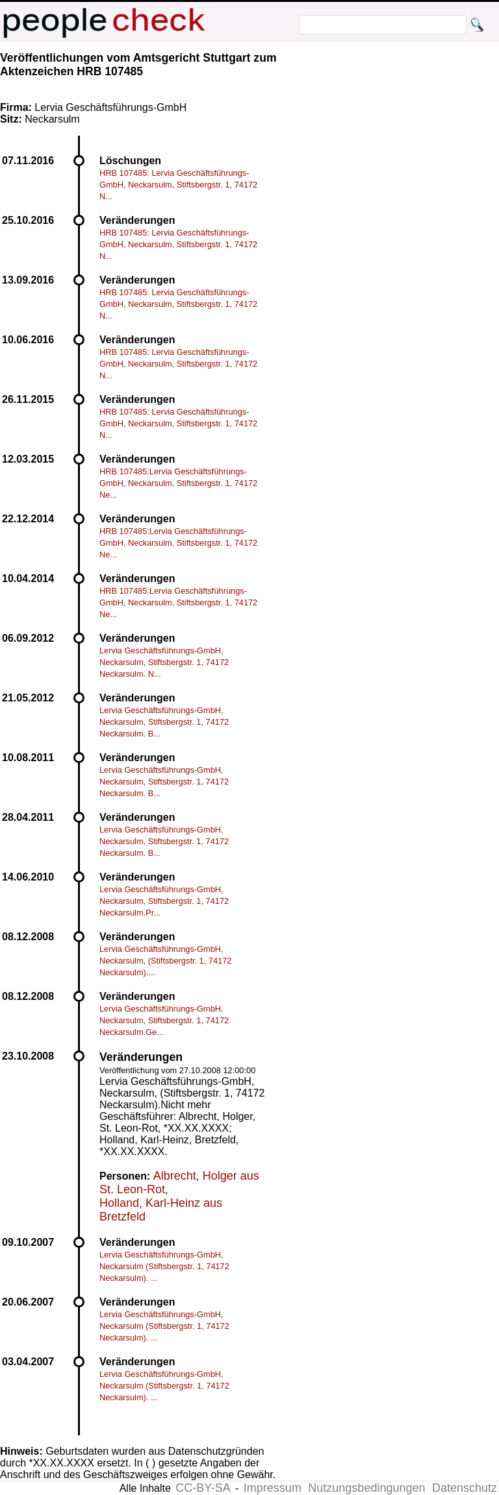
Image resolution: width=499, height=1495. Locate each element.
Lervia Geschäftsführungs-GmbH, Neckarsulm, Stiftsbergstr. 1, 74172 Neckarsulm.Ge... (164, 1020)
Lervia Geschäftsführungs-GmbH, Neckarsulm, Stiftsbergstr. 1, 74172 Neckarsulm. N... (164, 662)
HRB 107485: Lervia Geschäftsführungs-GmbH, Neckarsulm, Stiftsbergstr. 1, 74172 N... (178, 184)
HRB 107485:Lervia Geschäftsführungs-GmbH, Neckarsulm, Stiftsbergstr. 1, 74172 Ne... (178, 483)
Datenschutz (464, 1487)
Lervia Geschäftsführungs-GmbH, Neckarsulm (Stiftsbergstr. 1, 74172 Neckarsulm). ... (164, 1266)
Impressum (272, 1487)
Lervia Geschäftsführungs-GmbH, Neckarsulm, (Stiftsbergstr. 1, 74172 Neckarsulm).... (165, 960)
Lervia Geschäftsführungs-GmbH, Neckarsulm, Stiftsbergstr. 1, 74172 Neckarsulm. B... (164, 721)
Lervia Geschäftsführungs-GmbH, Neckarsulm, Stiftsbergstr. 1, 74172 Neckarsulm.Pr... (164, 901)
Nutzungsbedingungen (366, 1487)
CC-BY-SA (202, 1487)
